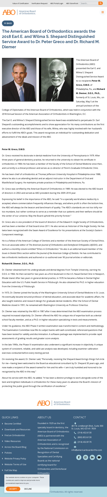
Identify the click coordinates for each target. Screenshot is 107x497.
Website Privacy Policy (14, 458)
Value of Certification (20, 3)
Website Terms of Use (14, 464)
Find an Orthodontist (13, 435)
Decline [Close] (28, 489)
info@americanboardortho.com (86, 450)
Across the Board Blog (14, 447)
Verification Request (39, 3)
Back (9, 23)
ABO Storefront (72, 3)
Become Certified (11, 423)
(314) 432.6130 (85, 432)
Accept (13, 489)
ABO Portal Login (56, 3)
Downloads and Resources (16, 429)
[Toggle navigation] (102, 12)
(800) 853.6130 (85, 437)
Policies (7, 452)
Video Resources (11, 441)
